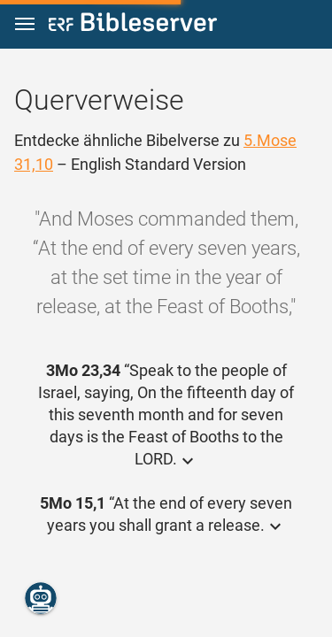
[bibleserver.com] (133, 25)
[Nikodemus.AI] (41, 598)
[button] (25, 24)
